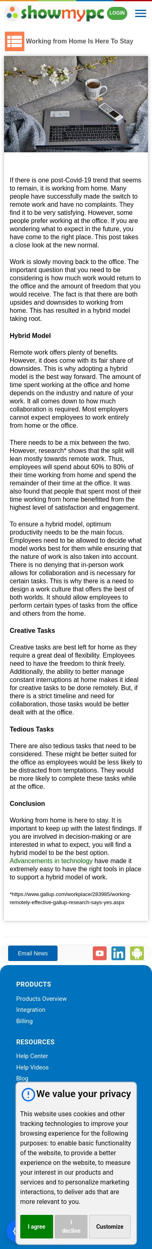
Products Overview (41, 999)
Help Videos (32, 1068)
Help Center (32, 1056)
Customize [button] (109, 1226)
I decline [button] (71, 1226)
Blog (22, 1079)
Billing (24, 1021)
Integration (30, 1010)
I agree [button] (36, 1226)
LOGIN (117, 13)
